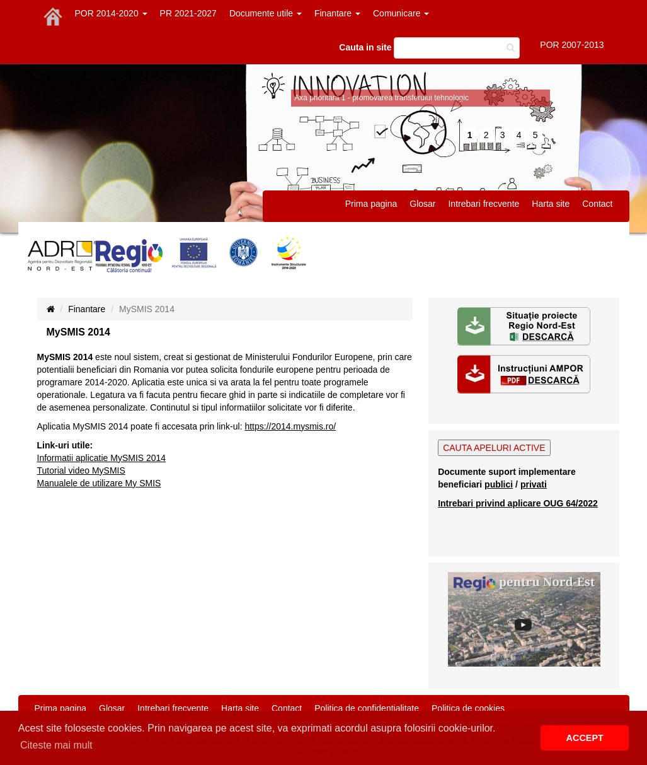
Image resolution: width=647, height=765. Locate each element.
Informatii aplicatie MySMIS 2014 (101, 458)
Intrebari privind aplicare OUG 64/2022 (518, 503)
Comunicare (401, 13)
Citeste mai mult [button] (56, 745)
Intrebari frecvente (483, 204)
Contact (597, 204)
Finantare (337, 13)
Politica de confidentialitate (366, 708)
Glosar (422, 204)
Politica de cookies (468, 708)
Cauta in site (365, 47)
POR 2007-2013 (572, 45)
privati (533, 484)
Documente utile (265, 13)
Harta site (551, 204)
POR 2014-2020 (111, 13)
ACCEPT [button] (585, 738)
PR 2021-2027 (188, 13)
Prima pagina (371, 204)
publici (498, 484)
